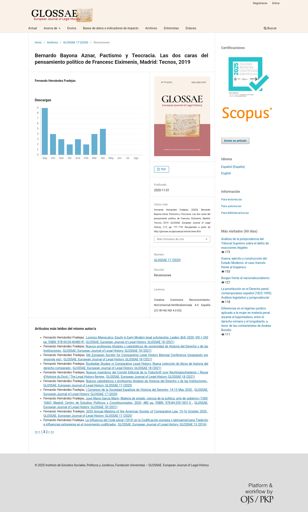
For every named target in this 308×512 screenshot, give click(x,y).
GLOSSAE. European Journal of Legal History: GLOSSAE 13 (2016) (162, 424)
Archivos (151, 28)
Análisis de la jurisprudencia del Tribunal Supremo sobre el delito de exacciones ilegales (245, 243)
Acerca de (51, 28)
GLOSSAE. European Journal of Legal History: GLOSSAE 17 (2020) (88, 385)
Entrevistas (171, 28)
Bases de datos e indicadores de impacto (111, 28)
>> (52, 431)
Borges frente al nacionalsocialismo (245, 278)
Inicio (38, 42)
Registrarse (260, 3)
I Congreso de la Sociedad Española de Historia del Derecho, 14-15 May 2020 (139, 389)
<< (36, 431)
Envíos (71, 28)
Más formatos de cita (170, 239)
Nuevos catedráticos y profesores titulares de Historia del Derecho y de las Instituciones (147, 381)
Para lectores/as (231, 199)
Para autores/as (231, 206)
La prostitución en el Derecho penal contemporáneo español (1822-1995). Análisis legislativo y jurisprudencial (246, 293)
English (226, 173)
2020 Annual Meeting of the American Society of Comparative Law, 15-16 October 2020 (147, 411)
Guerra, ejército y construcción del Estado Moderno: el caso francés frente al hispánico (244, 263)
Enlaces (191, 28)
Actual (32, 28)
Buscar (270, 28)
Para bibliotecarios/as (235, 212)
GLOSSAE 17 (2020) (75, 42)
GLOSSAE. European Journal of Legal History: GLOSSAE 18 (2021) (130, 342)
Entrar (276, 3)
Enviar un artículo (235, 140)
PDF (163, 169)
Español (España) (233, 166)
